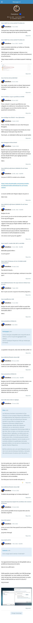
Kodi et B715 (7, 540)
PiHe (4, 410)
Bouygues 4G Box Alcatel (10, 142)
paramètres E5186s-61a (10, 321)
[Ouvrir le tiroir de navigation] (1, 2)
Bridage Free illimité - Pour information (14, 117)
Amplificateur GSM (9, 299)
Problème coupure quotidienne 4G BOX (14, 96)
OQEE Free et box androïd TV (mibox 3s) (14, 23)
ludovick (5, 550)
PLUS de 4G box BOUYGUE (10, 78)
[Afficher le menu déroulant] (16, 2)
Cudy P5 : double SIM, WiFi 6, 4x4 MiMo (14, 243)
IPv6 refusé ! (7, 520)
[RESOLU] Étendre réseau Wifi (11, 357)
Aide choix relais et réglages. (11, 399)
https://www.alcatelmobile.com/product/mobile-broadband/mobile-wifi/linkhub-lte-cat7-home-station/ (15, 185)
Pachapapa (6, 331)
